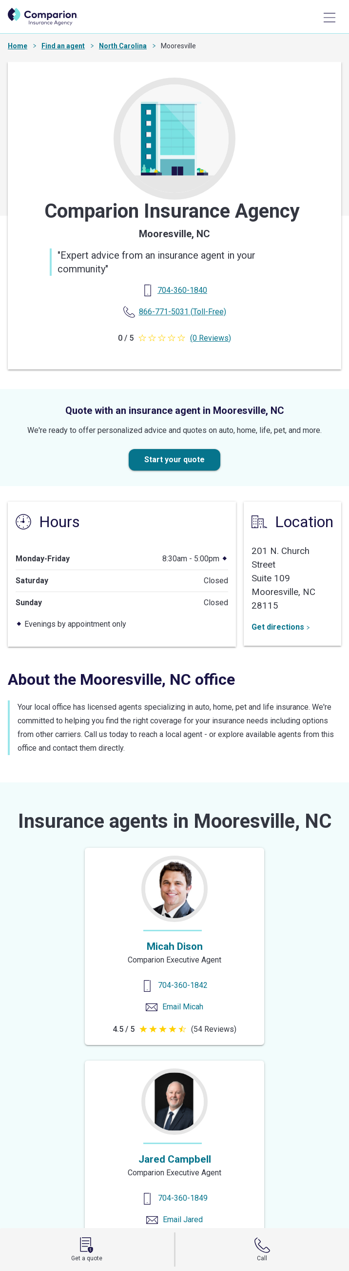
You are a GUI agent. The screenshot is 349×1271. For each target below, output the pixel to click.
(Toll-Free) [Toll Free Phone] (182, 311)
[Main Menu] (329, 17)
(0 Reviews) (210, 338)
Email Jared (183, 1219)
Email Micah (182, 1006)
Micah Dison (175, 946)
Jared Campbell (174, 1159)
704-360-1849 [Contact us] (183, 1198)
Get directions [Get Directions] (281, 627)
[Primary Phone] (182, 290)
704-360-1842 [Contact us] (183, 985)
